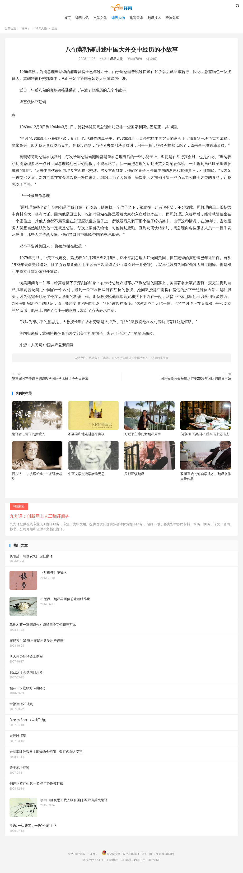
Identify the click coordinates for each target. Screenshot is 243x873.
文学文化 (100, 18)
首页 (67, 18)
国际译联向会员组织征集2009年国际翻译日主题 (196, 380)
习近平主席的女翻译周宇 (142, 435)
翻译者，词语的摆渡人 (28, 435)
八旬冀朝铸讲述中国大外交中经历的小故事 (121, 51)
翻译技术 (154, 18)
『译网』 (121, 7)
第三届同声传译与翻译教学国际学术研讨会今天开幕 (50, 380)
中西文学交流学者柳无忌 (86, 475)
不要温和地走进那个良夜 (86, 435)
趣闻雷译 (136, 18)
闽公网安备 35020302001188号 (127, 855)
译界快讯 (82, 18)
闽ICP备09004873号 (162, 855)
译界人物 (118, 18)
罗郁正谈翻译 (134, 475)
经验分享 (172, 18)
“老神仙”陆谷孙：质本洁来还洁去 (204, 435)
